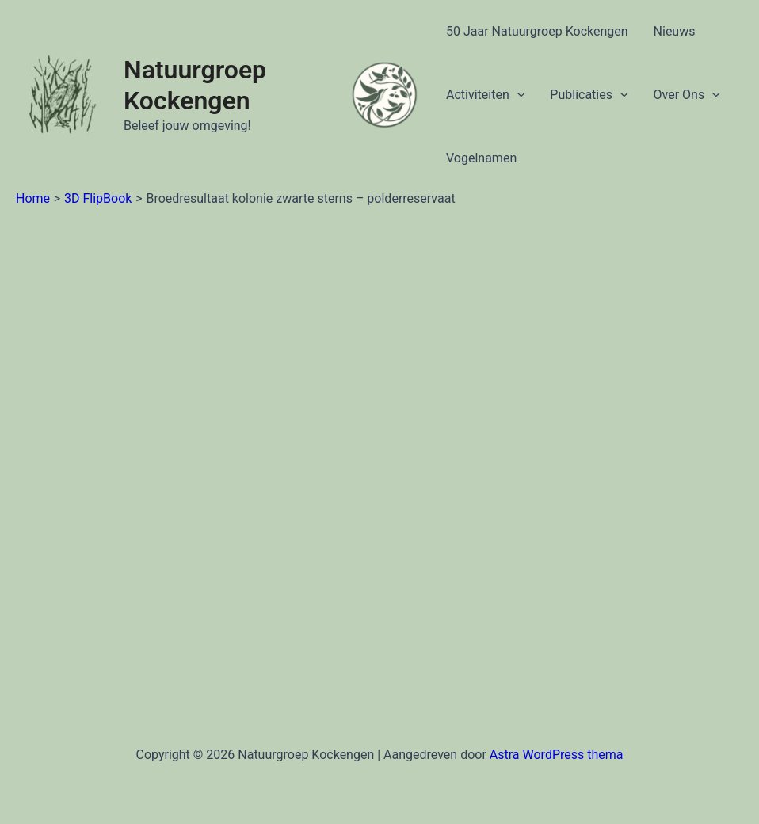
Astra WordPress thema (557, 754)
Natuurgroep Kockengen (195, 85)
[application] (517, 95)
